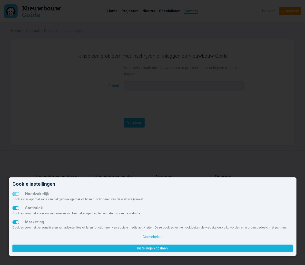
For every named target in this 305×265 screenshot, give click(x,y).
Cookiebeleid (152, 237)
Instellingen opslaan (152, 248)
